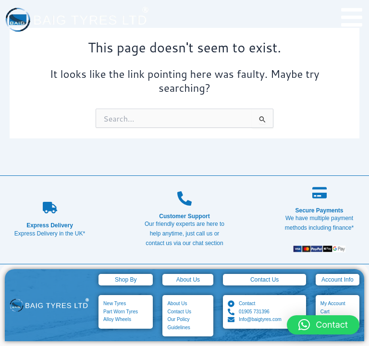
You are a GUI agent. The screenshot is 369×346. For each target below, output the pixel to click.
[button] (323, 324)
